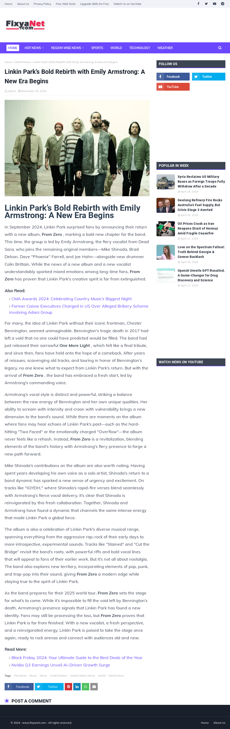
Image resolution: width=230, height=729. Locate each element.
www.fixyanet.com (34, 722)
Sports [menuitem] (97, 48)
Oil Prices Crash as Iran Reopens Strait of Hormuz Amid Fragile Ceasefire (198, 228)
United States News (82, 675)
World (102, 675)
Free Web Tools (66, 4)
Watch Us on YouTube (128, 4)
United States (58, 675)
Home (8, 4)
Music (33, 675)
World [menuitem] (116, 48)
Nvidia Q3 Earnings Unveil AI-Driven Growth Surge (61, 665)
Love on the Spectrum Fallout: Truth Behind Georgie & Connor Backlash (201, 252)
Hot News (20, 675)
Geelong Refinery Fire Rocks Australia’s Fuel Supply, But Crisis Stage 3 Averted (200, 205)
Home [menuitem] (12, 48)
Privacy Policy (42, 4)
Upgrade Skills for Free (94, 4)
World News (22, 62)
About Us (23, 4)
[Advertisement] (190, 126)
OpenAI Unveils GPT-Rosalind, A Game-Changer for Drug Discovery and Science (201, 275)
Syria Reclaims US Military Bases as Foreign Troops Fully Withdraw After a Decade (201, 181)
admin (12, 91)
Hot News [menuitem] (33, 48)
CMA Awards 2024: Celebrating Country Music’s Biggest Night (72, 298)
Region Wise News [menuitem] (66, 48)
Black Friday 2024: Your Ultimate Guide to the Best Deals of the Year (77, 657)
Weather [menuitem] (165, 48)
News (43, 675)
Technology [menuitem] (139, 48)
